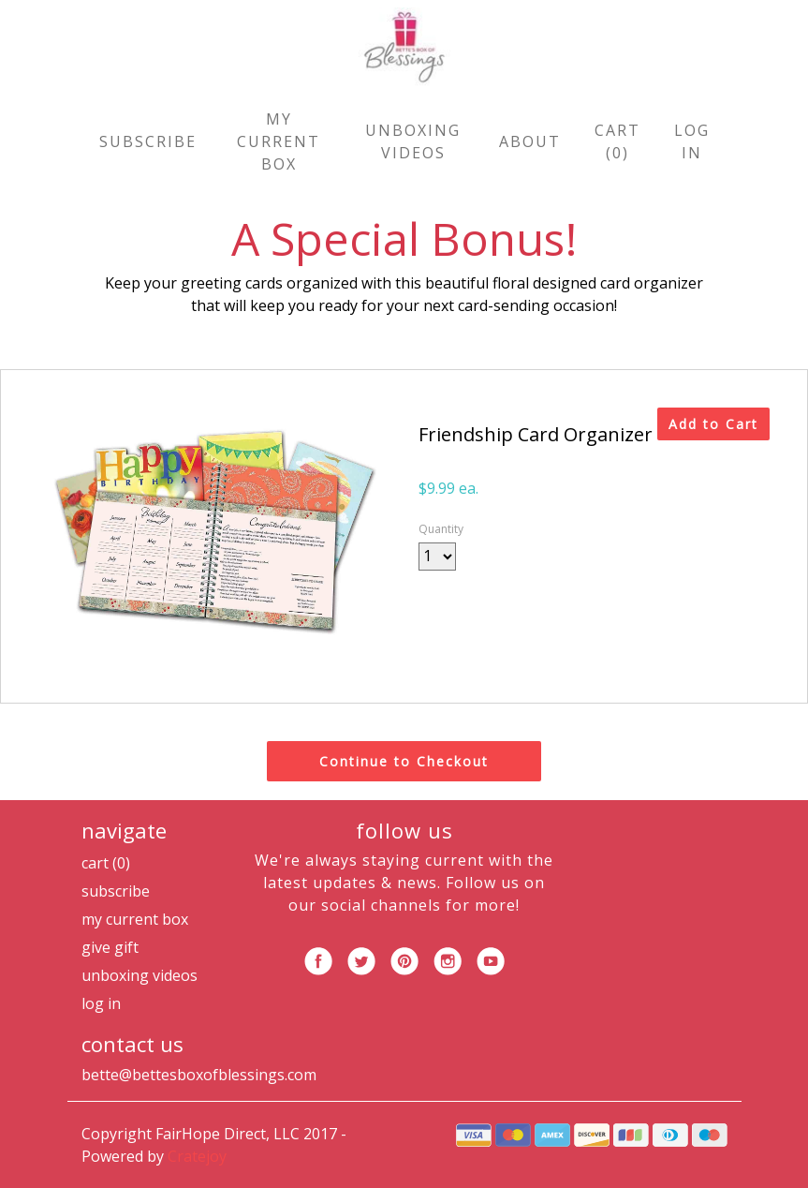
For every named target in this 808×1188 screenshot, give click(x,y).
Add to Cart (713, 424)
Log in (692, 141)
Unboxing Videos (413, 141)
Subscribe (148, 141)
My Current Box (278, 141)
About (530, 141)
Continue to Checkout (404, 761)
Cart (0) (617, 141)
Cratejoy (197, 1156)
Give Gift (110, 947)
